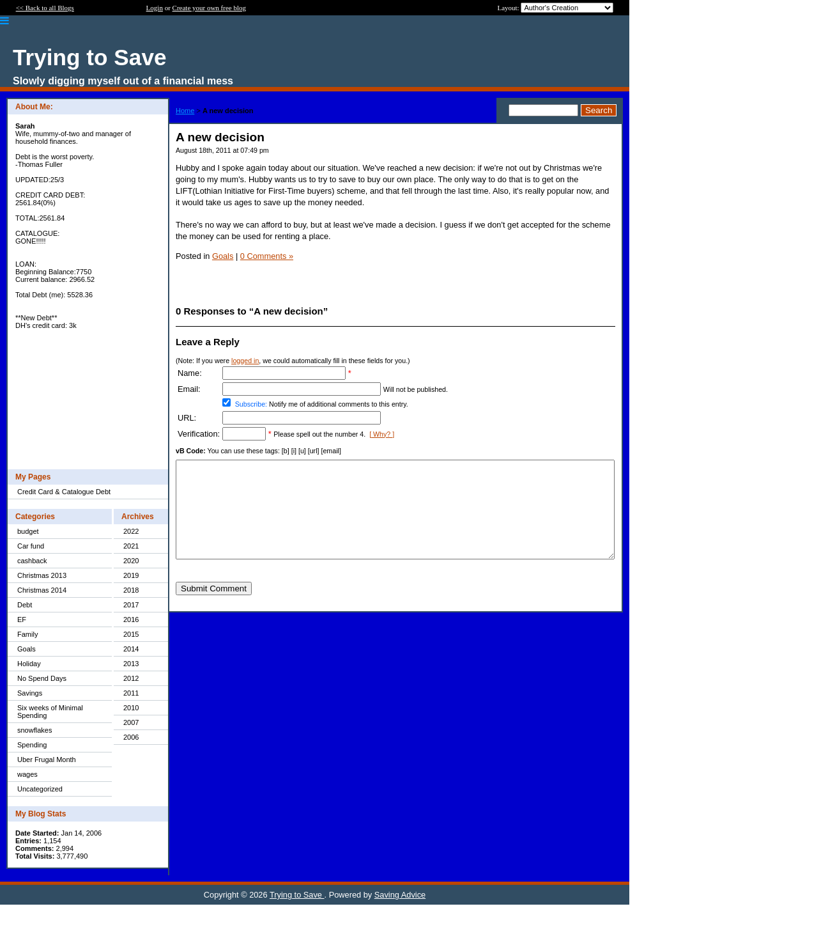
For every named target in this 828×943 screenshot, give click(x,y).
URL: (187, 418)
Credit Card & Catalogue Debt (64, 491)
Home (185, 110)
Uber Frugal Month (46, 759)
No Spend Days (41, 678)
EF (21, 619)
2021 (131, 546)
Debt (24, 605)
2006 (131, 737)
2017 (131, 605)
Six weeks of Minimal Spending (50, 711)
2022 (131, 531)
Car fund (30, 546)
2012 (131, 678)
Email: (189, 389)
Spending (32, 745)
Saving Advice (399, 895)
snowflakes (34, 730)
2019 (131, 575)
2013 (131, 663)
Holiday (29, 663)
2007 (131, 722)
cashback (32, 561)
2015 (131, 634)
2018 (131, 590)
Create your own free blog (209, 8)
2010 (131, 708)
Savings (29, 693)
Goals (26, 649)
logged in (245, 360)
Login (154, 8)
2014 (131, 649)
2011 (131, 693)
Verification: (199, 434)
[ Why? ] (381, 434)
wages (27, 774)
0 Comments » (266, 256)
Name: (190, 373)
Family (27, 634)
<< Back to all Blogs (45, 8)
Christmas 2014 (41, 590)
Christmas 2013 (41, 575)
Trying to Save (297, 895)
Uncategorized (40, 789)
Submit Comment (214, 607)
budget (28, 531)
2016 (131, 619)
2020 (131, 561)
